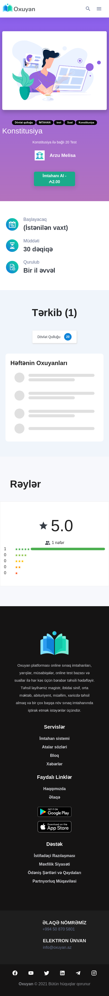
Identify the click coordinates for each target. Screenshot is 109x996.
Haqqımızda (54, 789)
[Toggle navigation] (99, 8)
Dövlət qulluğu (24, 122)
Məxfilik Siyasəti (54, 864)
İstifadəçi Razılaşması (54, 856)
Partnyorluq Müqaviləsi (54, 881)
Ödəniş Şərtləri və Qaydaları (54, 873)
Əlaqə (54, 797)
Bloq (54, 755)
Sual (70, 122)
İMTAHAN (45, 122)
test (59, 122)
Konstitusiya (86, 122)
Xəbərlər (54, 764)
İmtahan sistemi (54, 738)
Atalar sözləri (54, 747)
